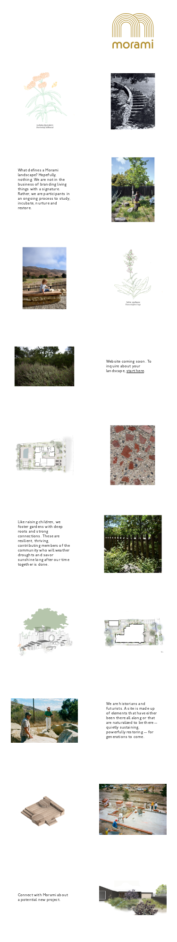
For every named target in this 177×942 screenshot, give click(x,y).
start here (135, 371)
